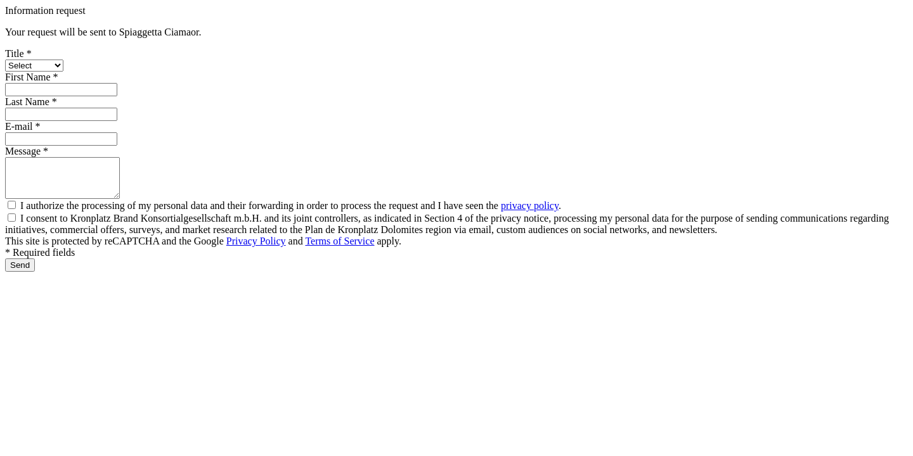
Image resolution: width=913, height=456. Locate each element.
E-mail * (23, 126)
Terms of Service (339, 248)
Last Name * (31, 101)
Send (20, 272)
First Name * (31, 77)
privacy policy (530, 213)
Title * (18, 53)
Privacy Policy (256, 248)
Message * (26, 151)
